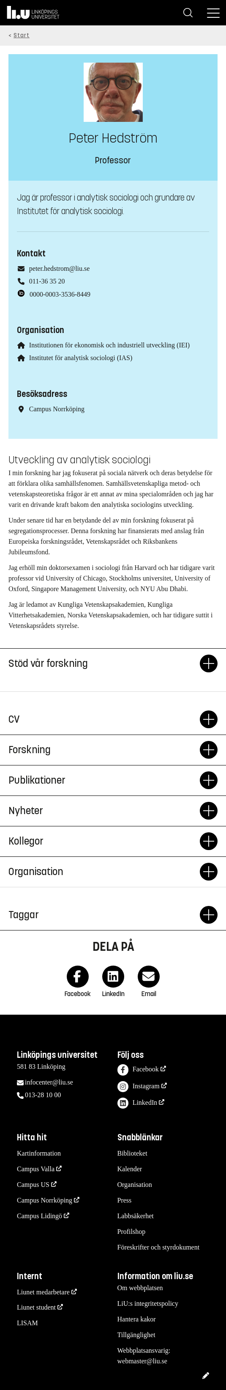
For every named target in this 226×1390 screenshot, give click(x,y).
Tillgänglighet (136, 1334)
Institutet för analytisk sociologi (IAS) (80, 357)
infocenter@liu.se (49, 1082)
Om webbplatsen (140, 1287)
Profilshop (131, 1231)
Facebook (138, 1070)
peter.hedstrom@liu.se (59, 268)
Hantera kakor (136, 1319)
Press (124, 1200)
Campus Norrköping (44, 1200)
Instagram (138, 1087)
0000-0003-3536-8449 (60, 294)
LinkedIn (137, 1103)
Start (22, 35)
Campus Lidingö (39, 1215)
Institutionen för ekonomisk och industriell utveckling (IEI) (109, 345)
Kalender (129, 1169)
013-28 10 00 (43, 1094)
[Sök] (188, 12)
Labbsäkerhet (135, 1215)
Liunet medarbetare (43, 1292)
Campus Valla (35, 1169)
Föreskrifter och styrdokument (158, 1247)
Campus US (33, 1184)
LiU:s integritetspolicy (147, 1303)
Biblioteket (132, 1153)
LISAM (27, 1323)
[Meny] (213, 12)
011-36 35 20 (47, 281)
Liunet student (36, 1307)
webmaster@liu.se (142, 1361)
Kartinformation (39, 1153)
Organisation (134, 1184)
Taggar (104, 915)
